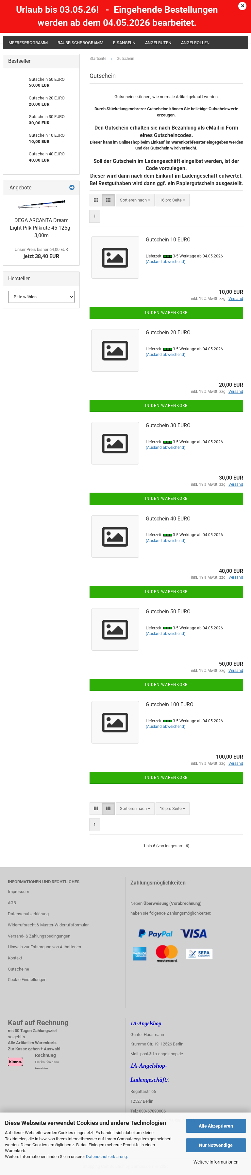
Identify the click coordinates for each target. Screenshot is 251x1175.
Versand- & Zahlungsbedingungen (39, 936)
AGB (12, 902)
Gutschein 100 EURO (169, 704)
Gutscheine (18, 969)
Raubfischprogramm (80, 42)
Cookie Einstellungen (27, 979)
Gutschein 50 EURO (168, 611)
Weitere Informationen (216, 1162)
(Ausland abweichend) (165, 261)
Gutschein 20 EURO (168, 332)
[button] (96, 200)
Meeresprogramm (28, 42)
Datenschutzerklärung (106, 1156)
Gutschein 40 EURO (168, 519)
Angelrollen (195, 42)
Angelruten (158, 42)
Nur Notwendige (216, 1145)
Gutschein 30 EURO (168, 425)
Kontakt (15, 958)
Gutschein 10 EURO (168, 240)
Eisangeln (124, 42)
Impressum (18, 891)
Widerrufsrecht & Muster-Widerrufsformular (48, 924)
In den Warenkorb (166, 312)
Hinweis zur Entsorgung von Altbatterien (44, 946)
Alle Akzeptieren (216, 1126)
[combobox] (135, 200)
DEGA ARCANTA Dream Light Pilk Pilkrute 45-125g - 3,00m (41, 227)
